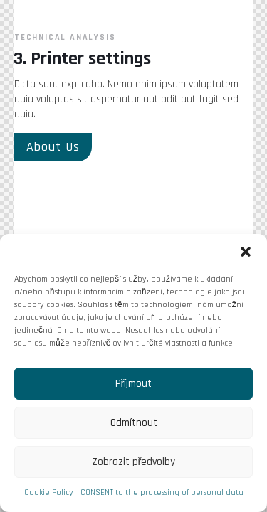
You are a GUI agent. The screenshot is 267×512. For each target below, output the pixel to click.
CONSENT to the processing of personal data (162, 492)
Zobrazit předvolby (134, 462)
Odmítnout (133, 423)
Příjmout (133, 383)
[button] (246, 252)
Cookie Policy (48, 492)
